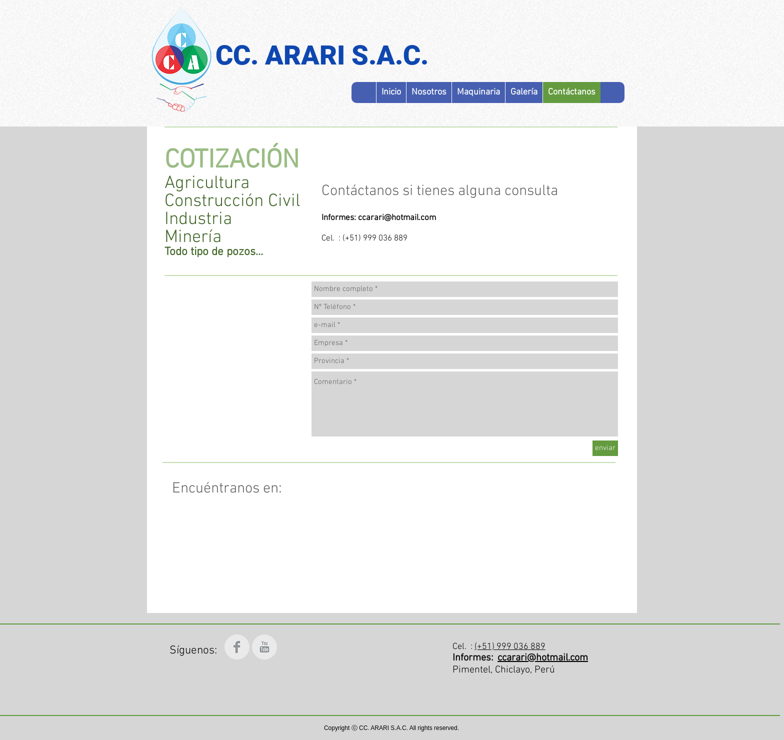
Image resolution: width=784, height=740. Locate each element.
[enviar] (605, 448)
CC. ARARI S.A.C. (322, 55)
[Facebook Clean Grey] (237, 647)
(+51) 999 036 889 (510, 647)
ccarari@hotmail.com (397, 218)
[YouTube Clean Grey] (264, 647)
